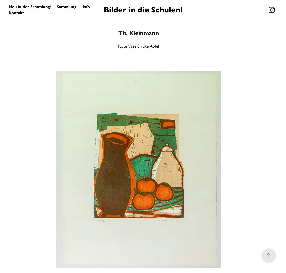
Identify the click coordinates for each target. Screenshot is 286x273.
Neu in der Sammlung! (30, 6)
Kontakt (16, 12)
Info (86, 6)
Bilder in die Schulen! (143, 10)
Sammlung (66, 6)
